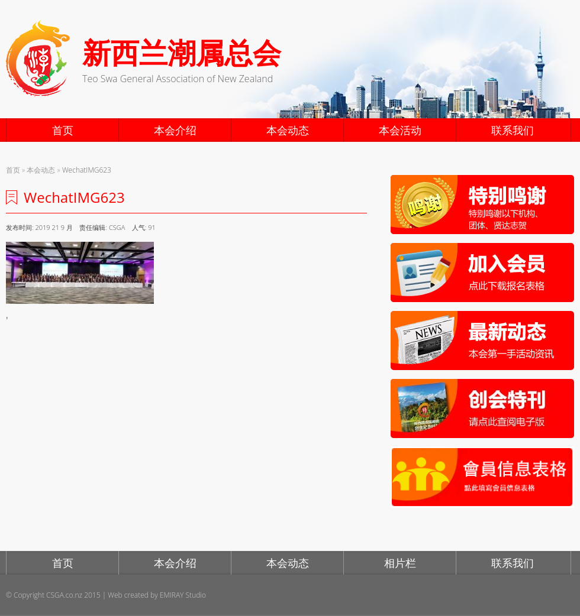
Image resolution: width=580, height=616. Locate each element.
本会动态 (287, 130)
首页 (62, 130)
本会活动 (400, 130)
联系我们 (512, 130)
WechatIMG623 (86, 170)
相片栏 (400, 563)
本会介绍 (175, 130)
